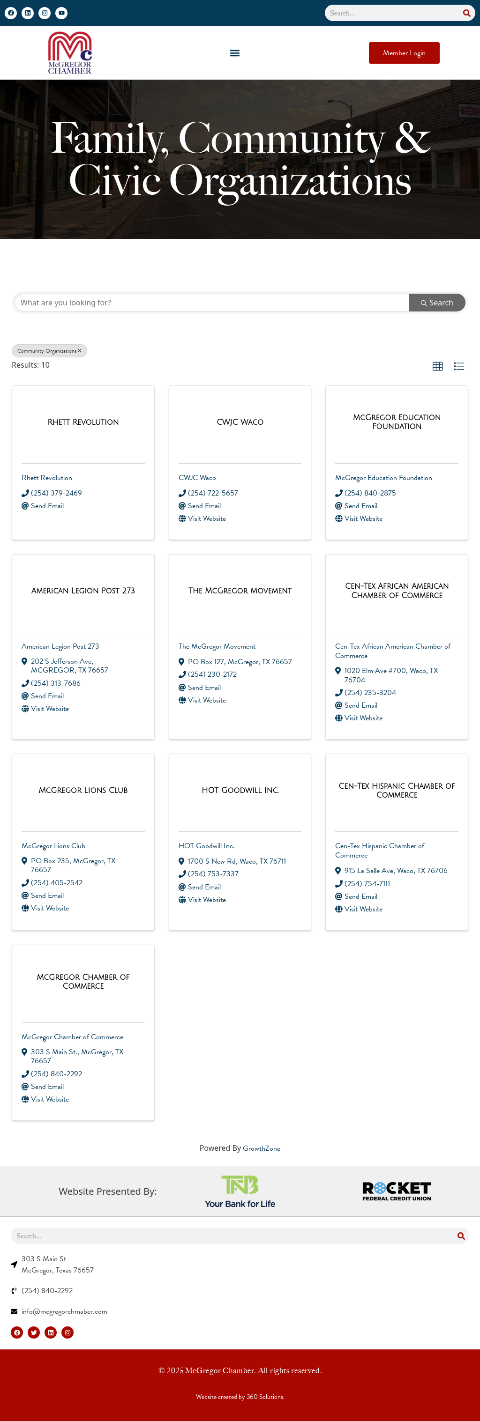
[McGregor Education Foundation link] (396, 422)
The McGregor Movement (217, 646)
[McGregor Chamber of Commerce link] (83, 982)
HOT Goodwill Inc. (207, 845)
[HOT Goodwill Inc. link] (240, 790)
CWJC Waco (197, 477)
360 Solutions (265, 1397)
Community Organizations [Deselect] (49, 351)
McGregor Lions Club (53, 845)
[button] (235, 52)
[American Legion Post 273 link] (83, 591)
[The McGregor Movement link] (240, 591)
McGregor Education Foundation (383, 477)
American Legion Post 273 (60, 646)
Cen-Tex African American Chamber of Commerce (392, 651)
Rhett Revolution (47, 477)
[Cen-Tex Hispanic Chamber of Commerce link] (396, 791)
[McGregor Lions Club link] (83, 790)
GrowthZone (261, 1148)
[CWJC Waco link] (240, 422)
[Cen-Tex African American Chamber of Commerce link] (396, 591)
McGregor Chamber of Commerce (72, 1037)
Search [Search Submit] (437, 302)
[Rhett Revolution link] (83, 422)
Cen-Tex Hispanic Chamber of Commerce (379, 850)
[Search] (467, 13)
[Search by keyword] (212, 302)
